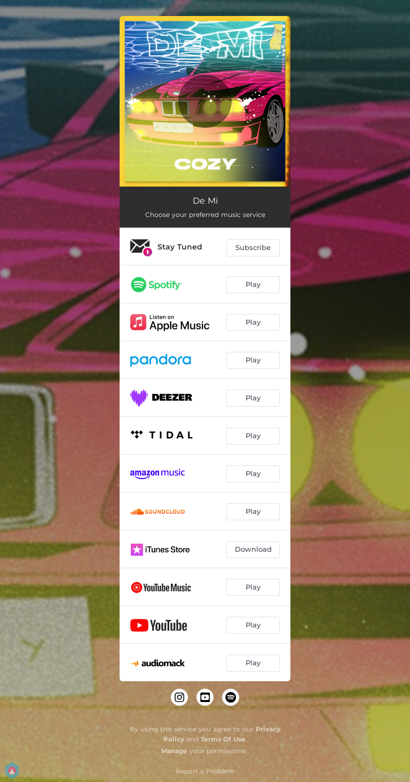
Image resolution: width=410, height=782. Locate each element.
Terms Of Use (223, 739)
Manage (174, 751)
